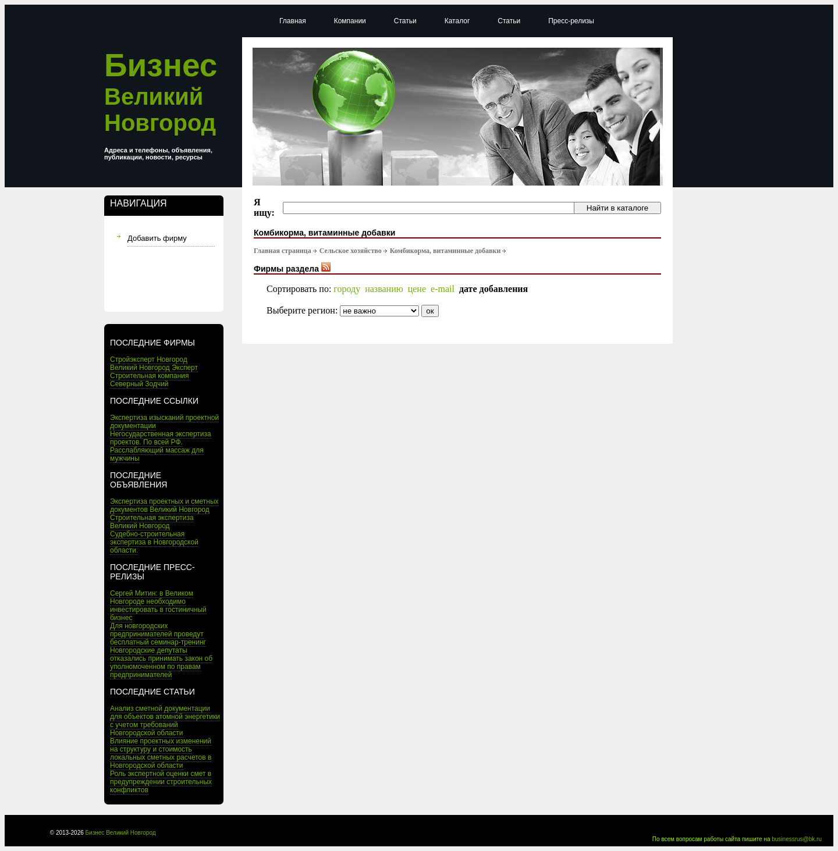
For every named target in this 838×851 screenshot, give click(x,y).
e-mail (442, 289)
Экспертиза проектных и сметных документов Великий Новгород (164, 505)
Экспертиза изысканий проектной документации (164, 422)
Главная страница (282, 251)
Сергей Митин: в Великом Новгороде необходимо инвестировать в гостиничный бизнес (158, 605)
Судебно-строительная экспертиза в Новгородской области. (154, 542)
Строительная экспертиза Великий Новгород (152, 522)
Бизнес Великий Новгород (121, 832)
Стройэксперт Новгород (148, 359)
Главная (292, 21)
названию (384, 289)
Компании (350, 21)
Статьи (405, 21)
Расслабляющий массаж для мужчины (157, 454)
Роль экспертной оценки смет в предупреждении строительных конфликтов (161, 782)
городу (346, 289)
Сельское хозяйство (350, 251)
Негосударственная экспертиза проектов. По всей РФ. (160, 438)
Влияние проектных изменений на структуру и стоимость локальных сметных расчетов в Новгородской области (160, 753)
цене (417, 289)
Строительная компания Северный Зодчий (149, 380)
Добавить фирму (157, 238)
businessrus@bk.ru (797, 839)
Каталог (457, 21)
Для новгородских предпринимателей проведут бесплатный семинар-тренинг (158, 634)
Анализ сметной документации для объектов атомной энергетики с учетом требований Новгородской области (165, 720)
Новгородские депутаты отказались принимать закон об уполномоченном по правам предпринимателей (161, 662)
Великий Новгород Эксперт (154, 368)
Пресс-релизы (571, 21)
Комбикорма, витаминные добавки (445, 251)
